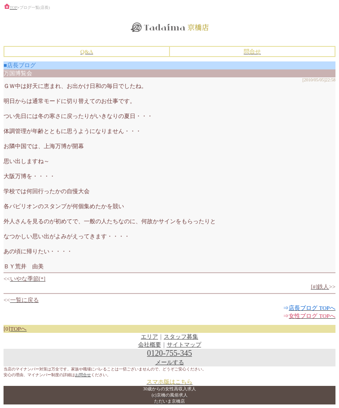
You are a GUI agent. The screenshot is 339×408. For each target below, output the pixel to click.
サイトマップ (184, 344)
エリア (149, 336)
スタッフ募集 (181, 336)
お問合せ (83, 375)
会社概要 (149, 344)
